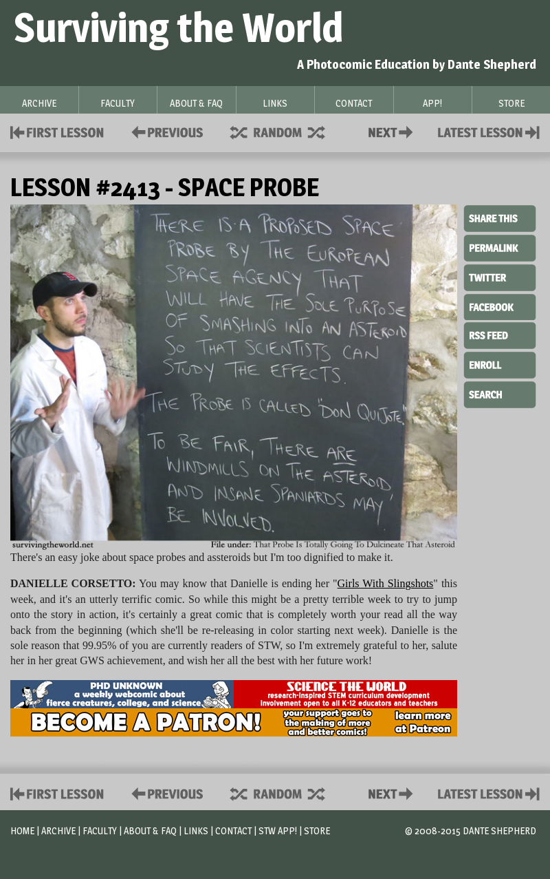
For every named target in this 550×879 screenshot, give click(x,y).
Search (499, 393)
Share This (499, 218)
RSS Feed (499, 334)
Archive (58, 830)
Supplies (286, 131)
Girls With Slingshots (386, 583)
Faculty (99, 830)
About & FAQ (150, 830)
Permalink (499, 247)
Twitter (499, 276)
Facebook (499, 305)
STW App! (277, 830)
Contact (393, 131)
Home (22, 830)
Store (317, 830)
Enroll (499, 363)
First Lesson (57, 131)
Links (196, 830)
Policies (164, 131)
